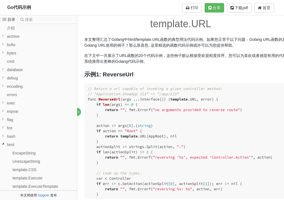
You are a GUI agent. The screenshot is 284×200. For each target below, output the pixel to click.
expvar (13, 111)
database (15, 70)
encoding (15, 86)
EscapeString (24, 153)
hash (11, 136)
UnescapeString (26, 161)
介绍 (11, 28)
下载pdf (239, 8)
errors (12, 94)
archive (13, 36)
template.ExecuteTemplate (35, 186)
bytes (11, 53)
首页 (264, 8)
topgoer (43, 195)
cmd (10, 61)
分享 (214, 8)
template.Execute (27, 178)
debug (12, 78)
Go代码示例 (19, 7)
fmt (9, 128)
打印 (192, 8)
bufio (11, 44)
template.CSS (24, 170)
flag (10, 120)
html (10, 144)
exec (11, 103)
